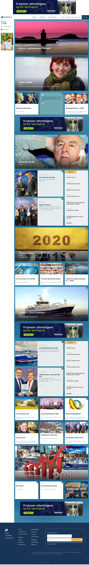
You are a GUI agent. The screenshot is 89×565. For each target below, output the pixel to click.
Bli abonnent (21, 542)
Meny (84, 17)
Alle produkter (34, 542)
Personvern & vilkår (22, 534)
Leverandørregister (52, 17)
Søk (61, 17)
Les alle (68, 223)
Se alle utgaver (6, 29)
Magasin (34, 17)
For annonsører (21, 532)
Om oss (20, 530)
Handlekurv (34, 545)
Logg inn (77, 17)
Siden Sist (70, 172)
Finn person (34, 532)
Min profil (20, 538)
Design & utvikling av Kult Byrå (44, 562)
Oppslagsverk (42, 17)
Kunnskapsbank (35, 530)
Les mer (41, 184)
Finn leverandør (35, 537)
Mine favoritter (69, 17)
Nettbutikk (34, 540)
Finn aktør (33, 534)
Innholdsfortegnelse (7, 26)
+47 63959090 (8, 536)
